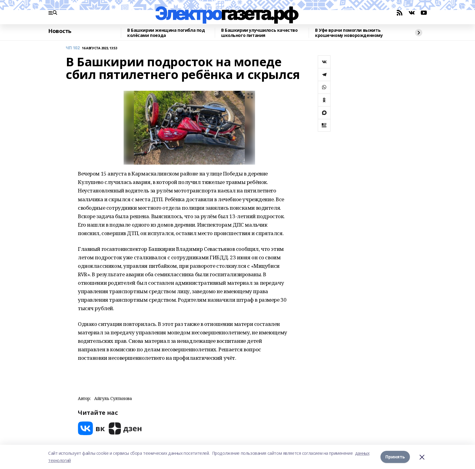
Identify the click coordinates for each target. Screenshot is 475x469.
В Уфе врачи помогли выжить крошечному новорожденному (349, 33)
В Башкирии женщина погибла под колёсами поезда (166, 33)
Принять (395, 457)
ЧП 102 (72, 48)
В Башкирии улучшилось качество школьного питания (259, 33)
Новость (59, 31)
